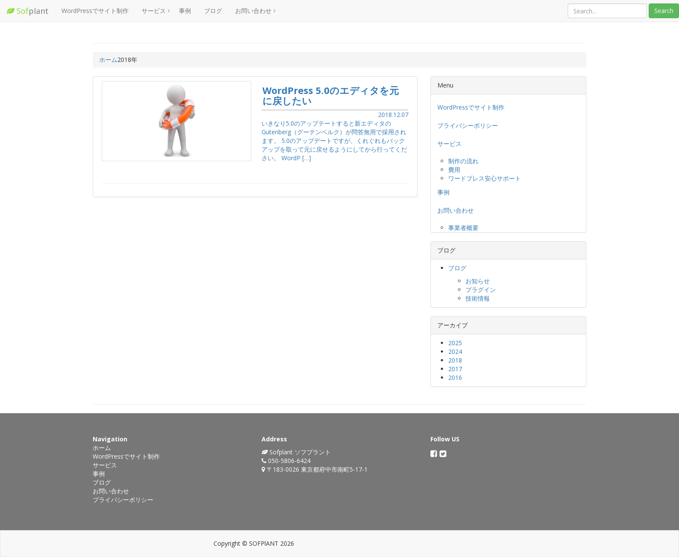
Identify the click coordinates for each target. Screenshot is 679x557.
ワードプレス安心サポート (484, 178)
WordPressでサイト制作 (95, 10)
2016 (455, 377)
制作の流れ (463, 161)
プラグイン (481, 289)
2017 (455, 369)
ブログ (213, 10)
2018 (455, 360)
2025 (455, 343)
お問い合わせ (253, 10)
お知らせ (478, 281)
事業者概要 (463, 227)
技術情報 (478, 298)
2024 (455, 351)
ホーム (102, 448)
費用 (454, 169)
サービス (154, 10)
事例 (185, 10)
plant (27, 11)
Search (663, 10)
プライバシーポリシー (467, 125)
